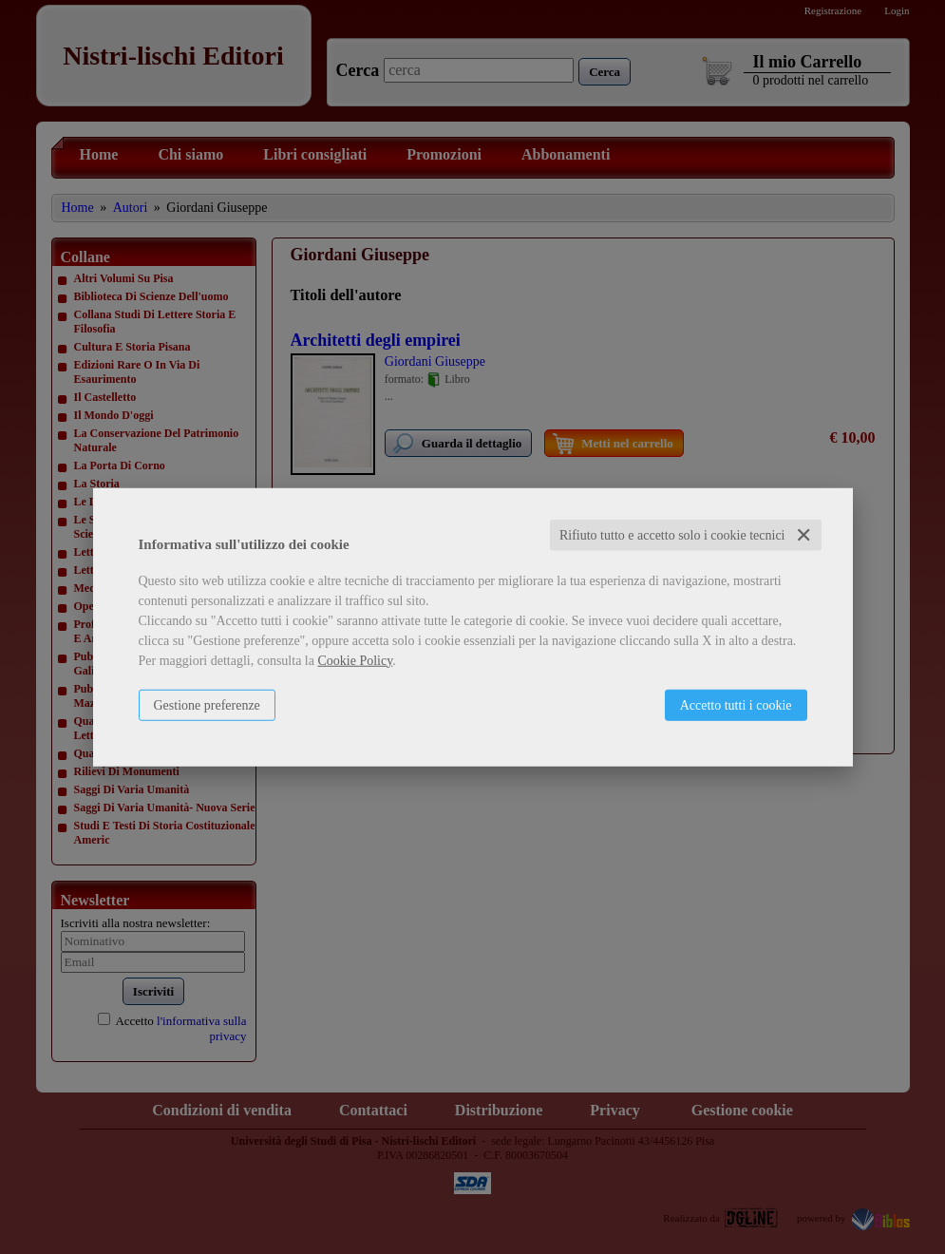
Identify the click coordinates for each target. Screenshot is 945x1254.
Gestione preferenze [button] (207, 704)
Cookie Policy (354, 660)
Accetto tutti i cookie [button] (736, 704)
